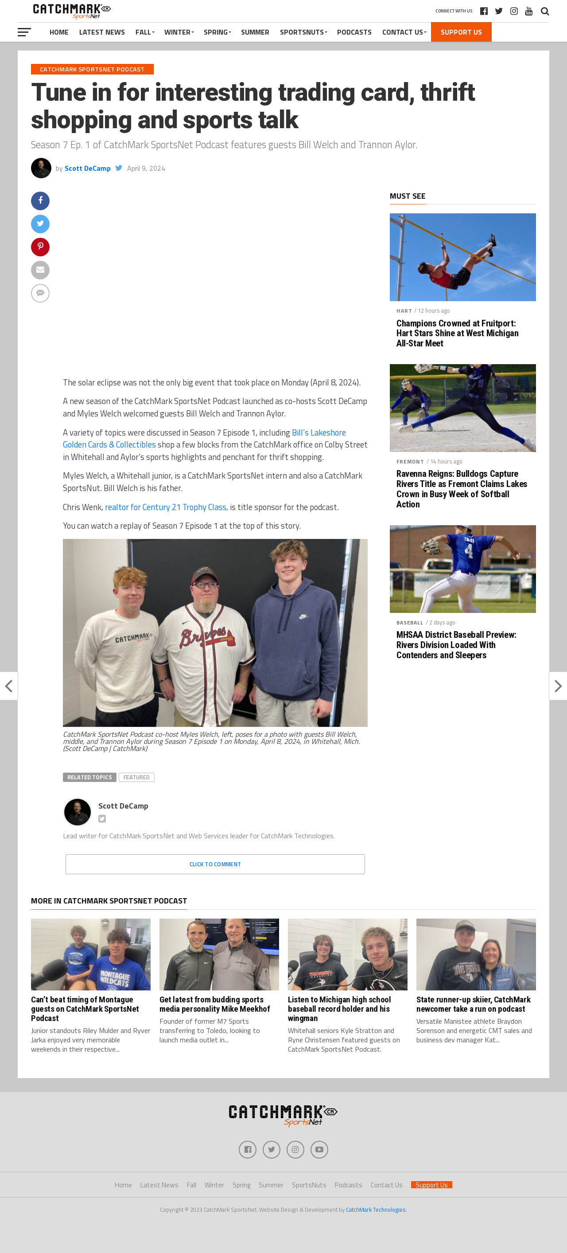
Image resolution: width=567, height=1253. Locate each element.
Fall (143, 32)
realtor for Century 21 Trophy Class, (166, 507)
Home (59, 32)
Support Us (461, 32)
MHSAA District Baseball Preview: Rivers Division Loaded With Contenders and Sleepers (456, 645)
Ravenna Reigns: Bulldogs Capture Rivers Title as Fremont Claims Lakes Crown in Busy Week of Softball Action (462, 489)
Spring (216, 32)
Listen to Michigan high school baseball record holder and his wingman (339, 1008)
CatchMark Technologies (376, 1209)
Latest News (102, 32)
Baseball (409, 622)
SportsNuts (302, 32)
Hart (404, 310)
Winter (177, 32)
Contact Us (402, 32)
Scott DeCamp (88, 168)
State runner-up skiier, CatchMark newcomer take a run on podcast (473, 1004)
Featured (137, 777)
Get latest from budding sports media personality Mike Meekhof (214, 1004)
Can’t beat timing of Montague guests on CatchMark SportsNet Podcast (85, 1008)
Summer (255, 32)
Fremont (410, 461)
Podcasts (354, 32)
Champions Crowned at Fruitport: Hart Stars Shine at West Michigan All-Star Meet (457, 333)
